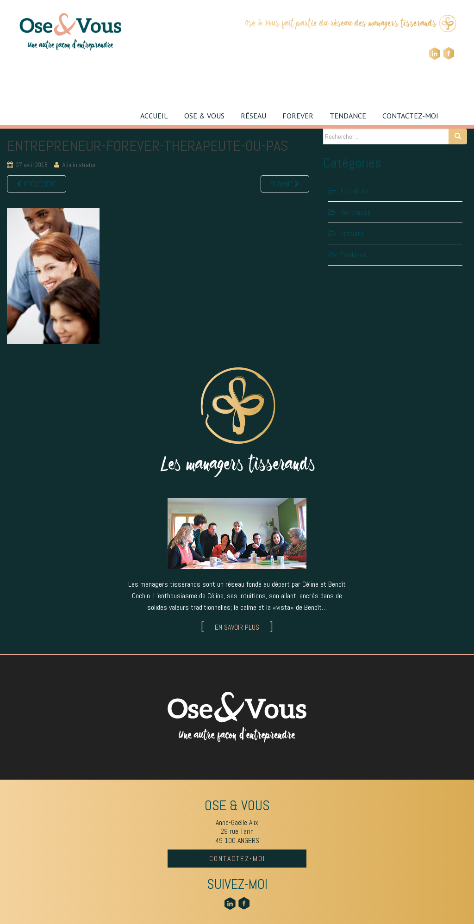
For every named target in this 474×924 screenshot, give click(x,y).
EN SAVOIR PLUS (237, 627)
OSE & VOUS (204, 115)
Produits (352, 233)
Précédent (36, 184)
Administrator (79, 165)
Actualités (354, 191)
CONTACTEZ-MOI (410, 115)
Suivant (284, 184)
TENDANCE (348, 115)
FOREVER (297, 115)
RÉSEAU (253, 115)
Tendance (353, 255)
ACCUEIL (154, 115)
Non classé (355, 212)
